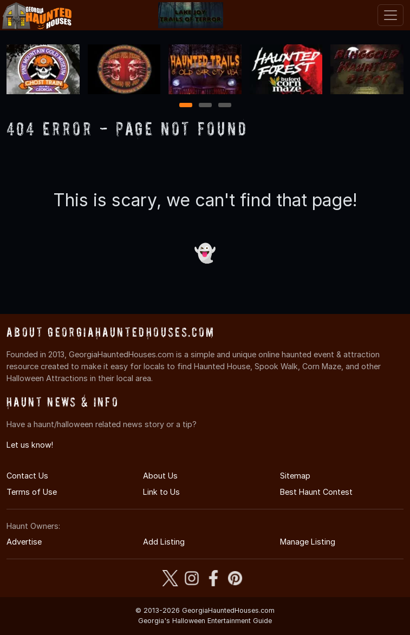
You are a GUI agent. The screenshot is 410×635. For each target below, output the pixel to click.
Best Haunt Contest (316, 491)
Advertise (24, 541)
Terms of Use (31, 491)
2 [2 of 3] (205, 105)
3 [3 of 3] (225, 105)
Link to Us (161, 491)
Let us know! (29, 444)
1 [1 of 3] (185, 105)
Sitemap (295, 475)
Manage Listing (307, 541)
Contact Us (27, 475)
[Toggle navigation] (391, 15)
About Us (160, 475)
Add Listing (164, 541)
